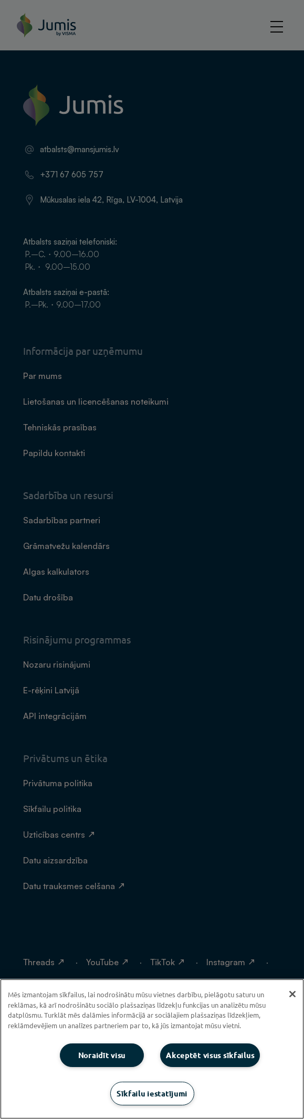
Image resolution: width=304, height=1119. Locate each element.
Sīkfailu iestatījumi (152, 1094)
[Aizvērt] (292, 994)
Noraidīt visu (101, 1055)
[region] (152, 1049)
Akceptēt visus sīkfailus (210, 1055)
